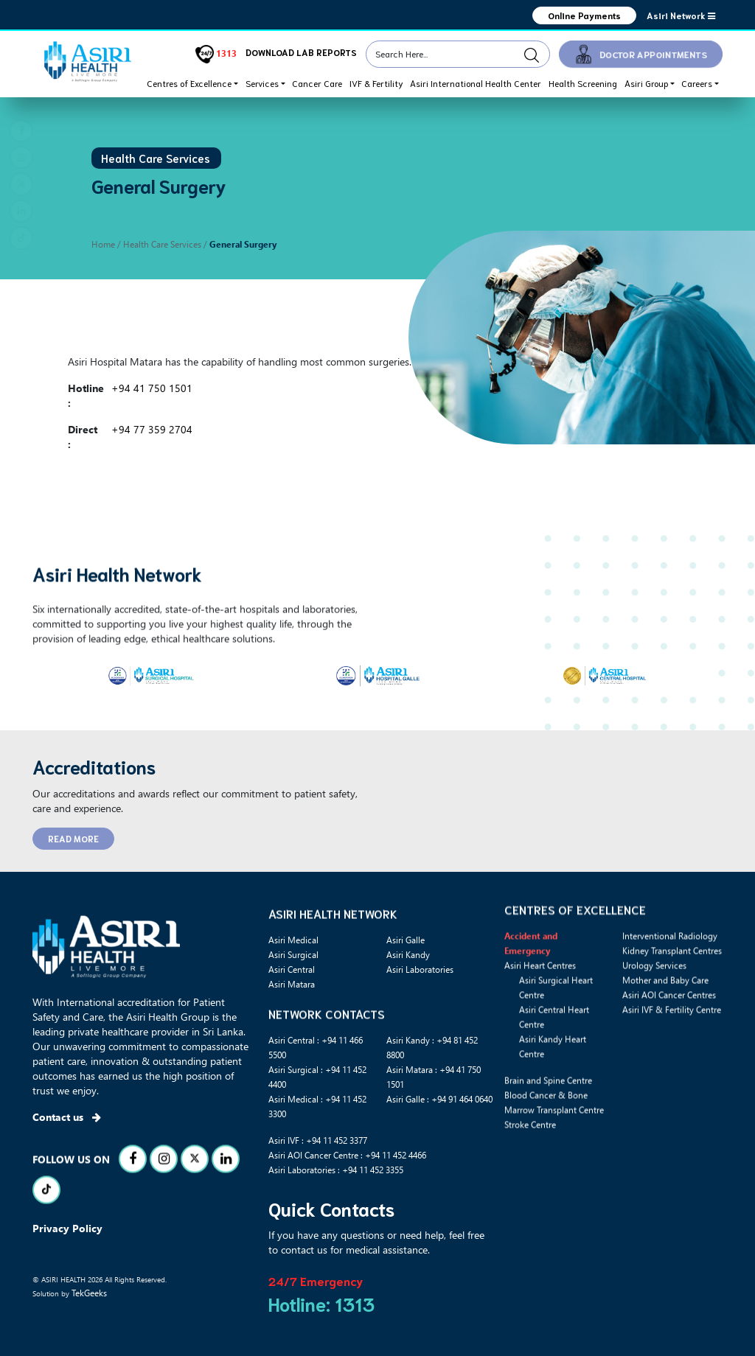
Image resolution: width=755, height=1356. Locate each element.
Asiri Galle (405, 940)
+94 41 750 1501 (151, 388)
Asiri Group (646, 82)
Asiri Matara (291, 984)
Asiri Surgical (293, 954)
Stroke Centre (530, 1179)
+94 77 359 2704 (151, 429)
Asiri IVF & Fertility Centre (671, 1064)
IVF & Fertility (376, 82)
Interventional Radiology (669, 990)
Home (103, 244)
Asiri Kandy (408, 954)
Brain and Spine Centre (548, 1135)
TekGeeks (89, 1293)
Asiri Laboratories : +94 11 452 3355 (335, 1169)
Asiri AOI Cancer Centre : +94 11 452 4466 (347, 1155)
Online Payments (584, 15)
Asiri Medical (293, 940)
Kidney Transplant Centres (672, 1005)
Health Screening (583, 82)
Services (262, 82)
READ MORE (73, 838)
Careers (696, 82)
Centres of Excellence (189, 82)
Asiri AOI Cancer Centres (669, 1049)
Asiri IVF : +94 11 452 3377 (317, 1140)
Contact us (66, 1117)
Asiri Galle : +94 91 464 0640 (439, 1099)
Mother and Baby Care (665, 1035)
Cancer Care (317, 82)
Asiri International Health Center (475, 82)
